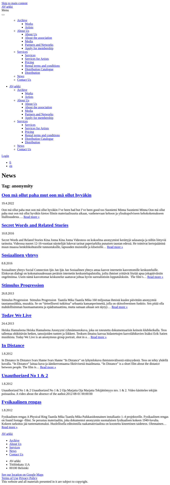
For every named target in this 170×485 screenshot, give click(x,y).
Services (22, 51)
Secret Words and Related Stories (35, 225)
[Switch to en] (10, 166)
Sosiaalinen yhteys (20, 255)
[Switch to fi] (10, 162)
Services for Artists (37, 58)
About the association (38, 37)
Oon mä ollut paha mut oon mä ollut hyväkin (46, 195)
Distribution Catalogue (39, 69)
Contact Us (24, 79)
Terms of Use (10, 478)
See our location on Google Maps (22, 474)
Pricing (29, 62)
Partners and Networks (39, 44)
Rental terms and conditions (42, 65)
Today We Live (16, 315)
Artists (29, 27)
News (20, 76)
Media (29, 41)
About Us (23, 30)
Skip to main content (14, 3)
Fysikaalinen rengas (21, 401)
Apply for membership (39, 48)
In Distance (13, 345)
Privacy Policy (28, 478)
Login (5, 156)
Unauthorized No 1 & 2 (25, 375)
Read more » (32, 217)
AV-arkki (7, 6)
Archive (22, 20)
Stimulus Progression (23, 285)
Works (29, 23)
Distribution (32, 72)
